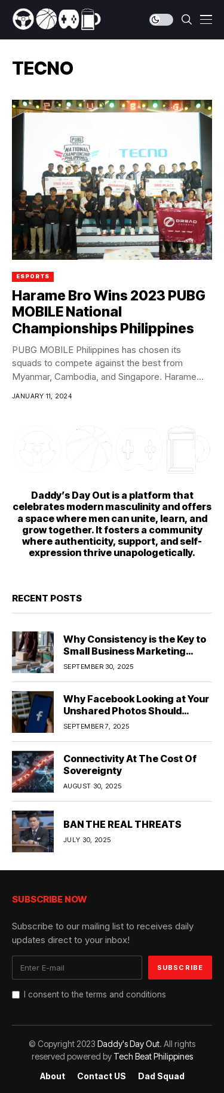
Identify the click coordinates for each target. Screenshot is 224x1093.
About (52, 1076)
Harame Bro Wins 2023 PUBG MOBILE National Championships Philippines (108, 312)
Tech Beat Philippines (153, 1056)
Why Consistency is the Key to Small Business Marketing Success (134, 650)
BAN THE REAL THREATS (122, 824)
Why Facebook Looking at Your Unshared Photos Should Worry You (136, 710)
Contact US (101, 1076)
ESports (33, 276)
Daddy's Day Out (128, 1044)
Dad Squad (161, 1076)
